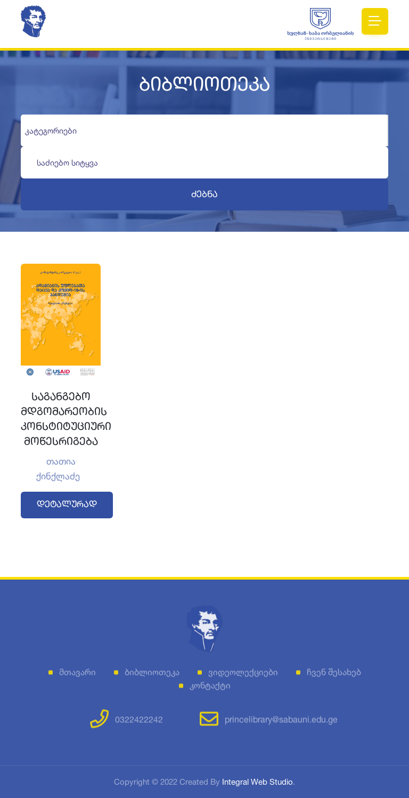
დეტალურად (67, 504)
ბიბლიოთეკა (152, 675)
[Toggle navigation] (375, 21)
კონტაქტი (210, 688)
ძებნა (204, 194)
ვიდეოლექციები (243, 675)
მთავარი (77, 675)
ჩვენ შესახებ (334, 675)
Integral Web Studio (257, 782)
